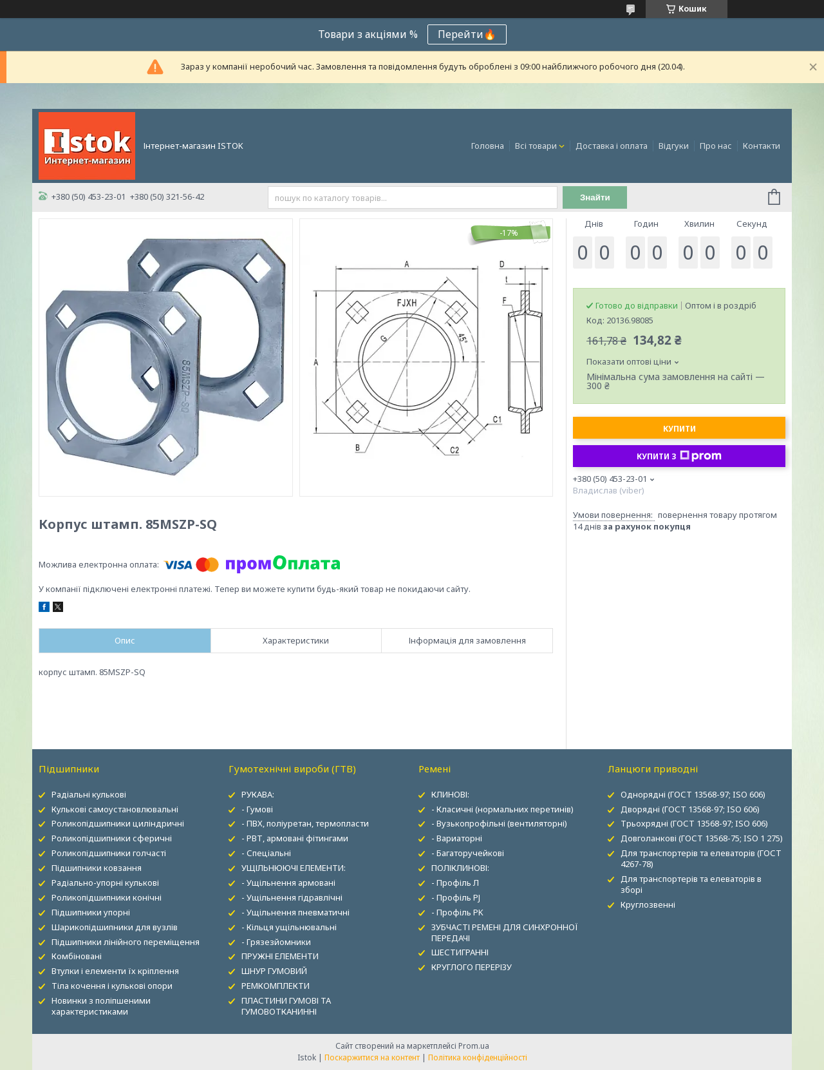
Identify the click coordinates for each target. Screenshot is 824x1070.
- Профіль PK (457, 912)
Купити (679, 428)
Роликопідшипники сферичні (112, 838)
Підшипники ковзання (97, 868)
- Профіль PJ (455, 897)
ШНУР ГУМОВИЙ (274, 971)
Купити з (679, 456)
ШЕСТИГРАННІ (460, 952)
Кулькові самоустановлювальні (115, 809)
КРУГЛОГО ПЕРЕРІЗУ (471, 967)
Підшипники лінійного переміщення (126, 942)
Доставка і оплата (612, 145)
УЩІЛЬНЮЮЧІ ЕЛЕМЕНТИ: (293, 868)
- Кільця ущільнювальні (289, 927)
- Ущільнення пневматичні (295, 912)
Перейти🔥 (467, 34)
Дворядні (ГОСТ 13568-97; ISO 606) (690, 809)
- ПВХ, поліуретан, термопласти (305, 823)
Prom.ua (473, 1045)
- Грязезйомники (276, 942)
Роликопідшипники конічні (107, 897)
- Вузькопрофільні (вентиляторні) (499, 823)
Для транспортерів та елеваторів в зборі (691, 884)
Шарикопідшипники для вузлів (115, 927)
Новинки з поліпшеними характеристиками (101, 1006)
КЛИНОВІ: (450, 794)
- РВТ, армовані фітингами (294, 838)
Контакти (761, 145)
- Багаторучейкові (467, 853)
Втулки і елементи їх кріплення (115, 971)
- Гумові (257, 809)
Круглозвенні (648, 904)
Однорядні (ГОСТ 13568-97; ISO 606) (693, 794)
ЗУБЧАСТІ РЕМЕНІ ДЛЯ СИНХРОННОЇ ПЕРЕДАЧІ (504, 932)
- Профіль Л (455, 882)
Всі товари (536, 145)
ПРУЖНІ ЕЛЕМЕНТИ (280, 956)
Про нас (716, 145)
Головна (487, 145)
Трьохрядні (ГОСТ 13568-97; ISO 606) (694, 823)
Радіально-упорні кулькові (105, 882)
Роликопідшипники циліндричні (118, 823)
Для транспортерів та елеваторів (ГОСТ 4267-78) (701, 858)
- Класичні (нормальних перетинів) (502, 809)
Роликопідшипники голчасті (109, 853)
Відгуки (674, 145)
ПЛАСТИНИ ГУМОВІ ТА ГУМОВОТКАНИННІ (286, 1006)
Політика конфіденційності (477, 1057)
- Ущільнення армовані (288, 882)
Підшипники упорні (91, 912)
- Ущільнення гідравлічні (291, 897)
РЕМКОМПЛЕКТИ (275, 985)
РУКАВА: (257, 794)
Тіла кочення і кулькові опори (112, 985)
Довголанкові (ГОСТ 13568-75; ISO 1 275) (702, 838)
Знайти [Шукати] (595, 197)
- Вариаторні (456, 838)
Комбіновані (77, 956)
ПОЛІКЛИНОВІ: (460, 868)
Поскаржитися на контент (372, 1057)
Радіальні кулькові (89, 794)
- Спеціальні (266, 853)
